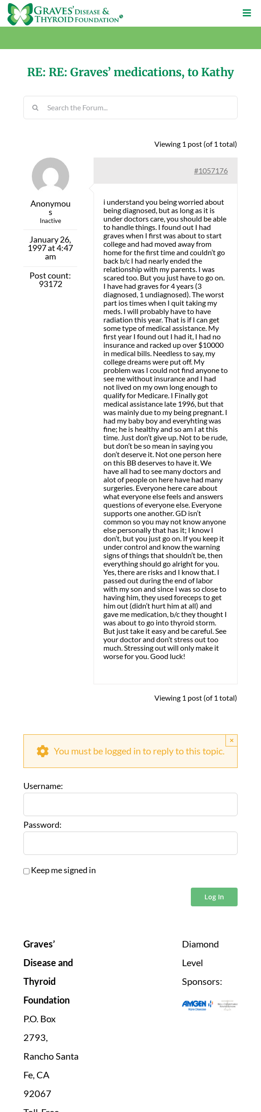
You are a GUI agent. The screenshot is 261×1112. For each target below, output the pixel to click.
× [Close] (232, 740)
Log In (214, 896)
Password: (42, 825)
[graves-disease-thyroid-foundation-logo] (65, 6)
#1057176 (211, 170)
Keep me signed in (63, 870)
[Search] (35, 107)
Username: (43, 786)
